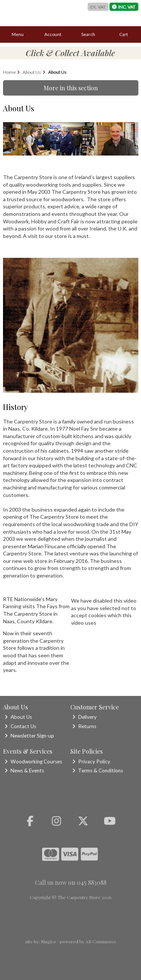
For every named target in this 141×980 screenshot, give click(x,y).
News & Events (24, 771)
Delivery (84, 717)
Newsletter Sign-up (29, 736)
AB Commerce (100, 941)
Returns (84, 726)
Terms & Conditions (97, 771)
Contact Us (20, 726)
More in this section (71, 88)
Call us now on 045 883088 (70, 882)
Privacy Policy (91, 762)
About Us (18, 717)
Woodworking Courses (33, 762)
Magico (48, 941)
